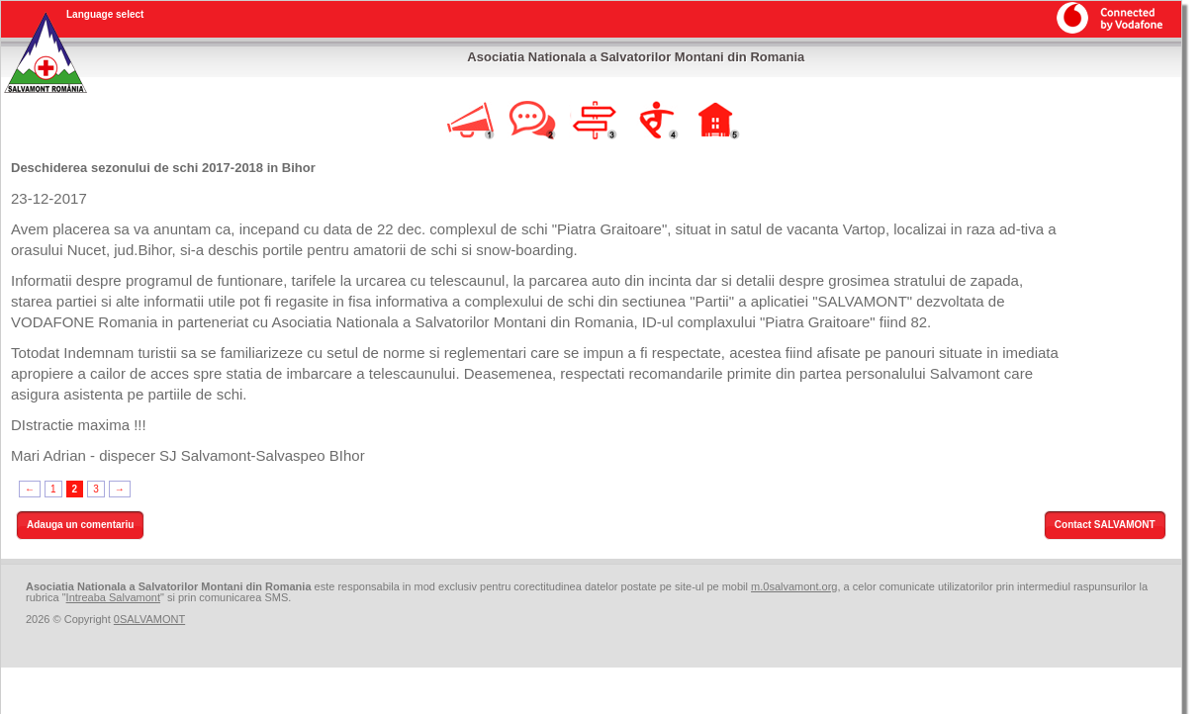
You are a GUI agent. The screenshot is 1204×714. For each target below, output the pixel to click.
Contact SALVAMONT (1105, 524)
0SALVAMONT (149, 619)
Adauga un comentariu (80, 524)
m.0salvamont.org (794, 586)
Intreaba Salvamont (113, 597)
